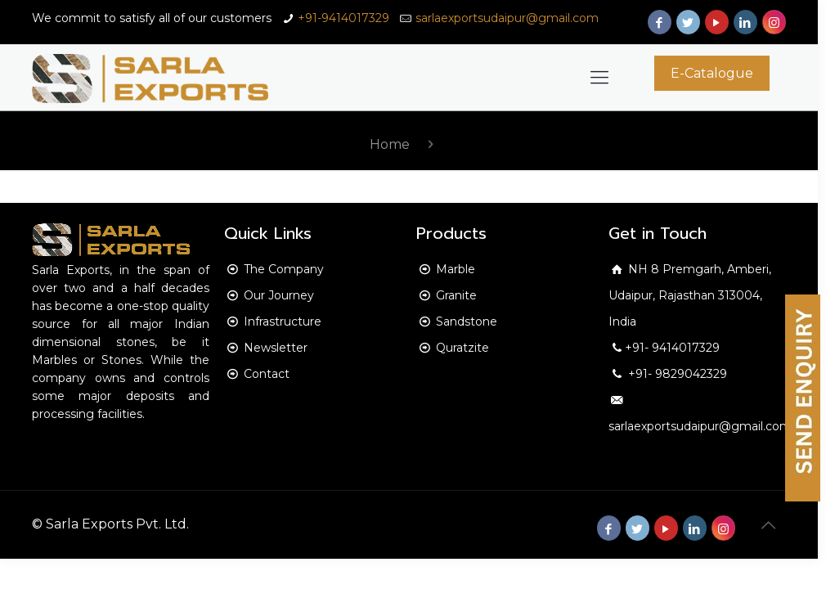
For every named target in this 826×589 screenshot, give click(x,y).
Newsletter (276, 347)
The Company (284, 269)
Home (390, 144)
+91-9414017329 (343, 18)
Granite (456, 295)
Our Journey (279, 295)
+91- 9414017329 (672, 347)
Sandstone (466, 321)
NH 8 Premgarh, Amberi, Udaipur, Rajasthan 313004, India (689, 295)
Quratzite (462, 347)
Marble (455, 269)
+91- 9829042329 (676, 373)
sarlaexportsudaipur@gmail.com (507, 18)
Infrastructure (282, 321)
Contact (267, 373)
